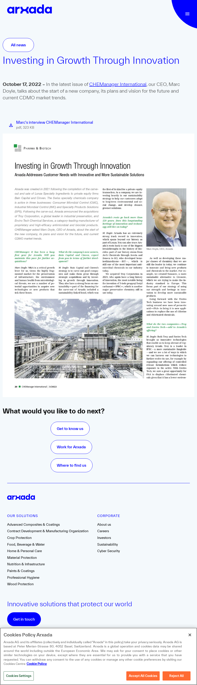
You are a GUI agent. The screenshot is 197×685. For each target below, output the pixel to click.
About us (104, 524)
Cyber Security (108, 551)
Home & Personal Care (24, 551)
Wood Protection (20, 584)
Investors (104, 538)
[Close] (190, 635)
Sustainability (107, 544)
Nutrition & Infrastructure (26, 564)
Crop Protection (19, 538)
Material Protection (22, 557)
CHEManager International (117, 84)
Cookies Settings (18, 676)
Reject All (176, 676)
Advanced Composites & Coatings (33, 524)
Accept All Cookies (143, 676)
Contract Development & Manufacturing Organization (47, 531)
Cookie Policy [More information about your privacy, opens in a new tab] (37, 664)
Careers (103, 531)
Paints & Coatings (20, 571)
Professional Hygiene (23, 577)
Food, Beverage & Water (26, 544)
